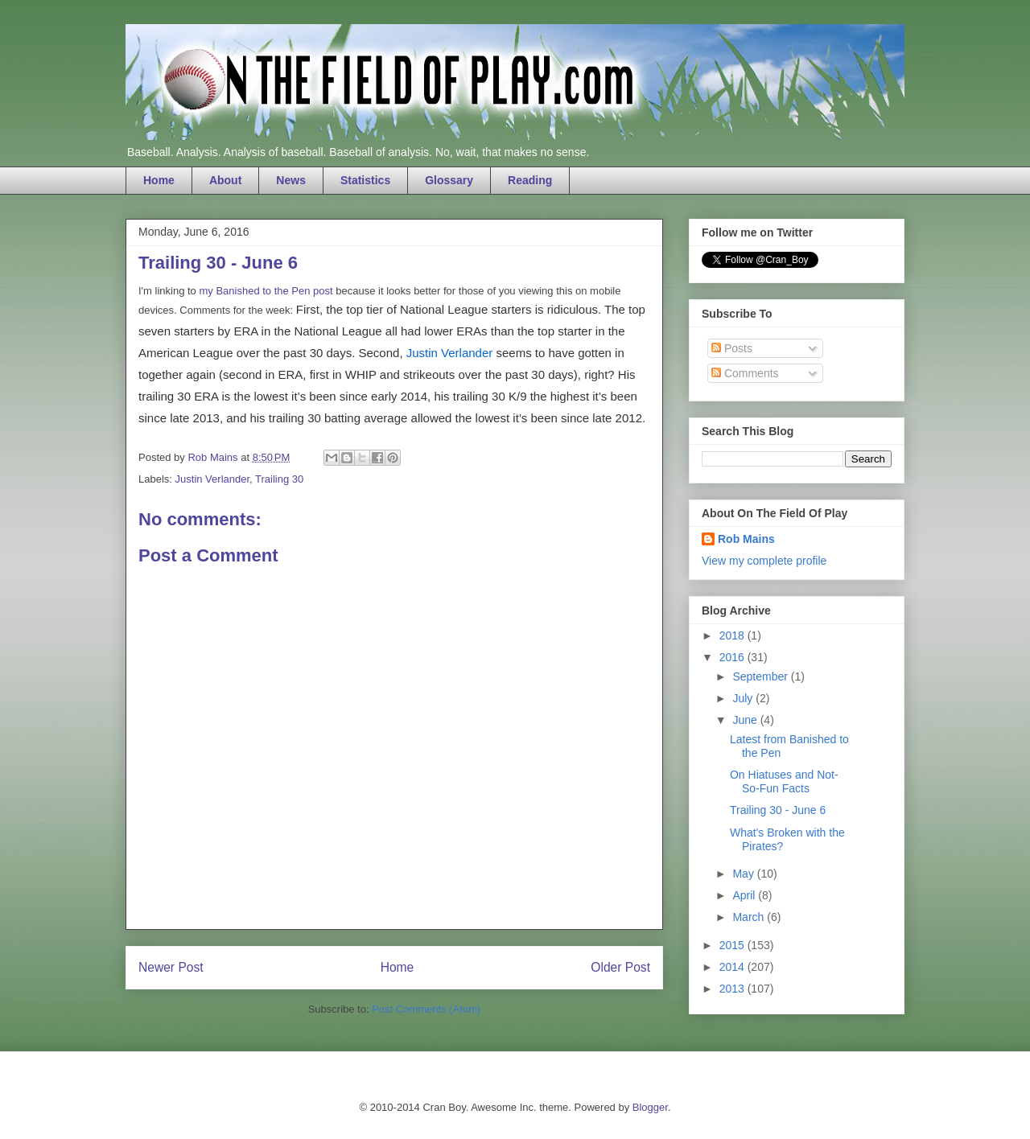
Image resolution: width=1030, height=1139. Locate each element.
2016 (733, 657)
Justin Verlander (449, 353)
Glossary (449, 180)
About (225, 180)
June (746, 719)
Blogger (650, 1107)
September (761, 676)
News (291, 180)
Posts (731, 348)
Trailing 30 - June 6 (778, 810)
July (744, 698)
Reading (530, 180)
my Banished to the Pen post (265, 291)
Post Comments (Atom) (426, 1009)
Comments (745, 373)
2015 (733, 945)
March (749, 917)
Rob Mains (746, 538)
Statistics (365, 180)
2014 (733, 966)
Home (159, 180)
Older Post (620, 967)
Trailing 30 (279, 479)
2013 (733, 988)
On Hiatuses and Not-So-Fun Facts (784, 781)
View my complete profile (764, 560)
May (744, 873)
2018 (733, 635)
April (745, 895)
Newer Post (171, 967)
